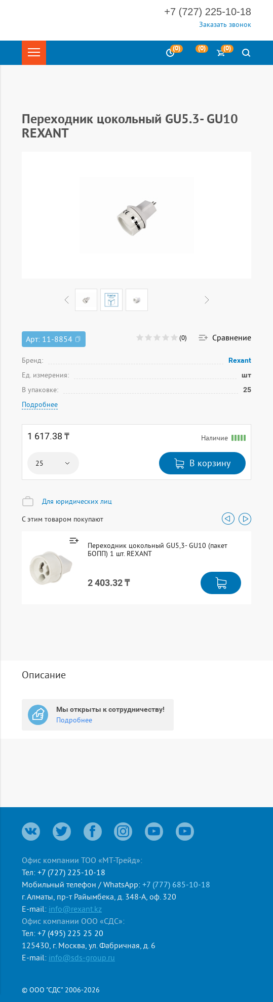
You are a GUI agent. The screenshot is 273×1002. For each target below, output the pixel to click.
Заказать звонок (225, 24)
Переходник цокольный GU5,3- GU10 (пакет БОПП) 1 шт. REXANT (157, 549)
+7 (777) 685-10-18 (176, 884)
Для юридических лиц (77, 501)
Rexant (240, 360)
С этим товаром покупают (62, 519)
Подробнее (40, 404)
